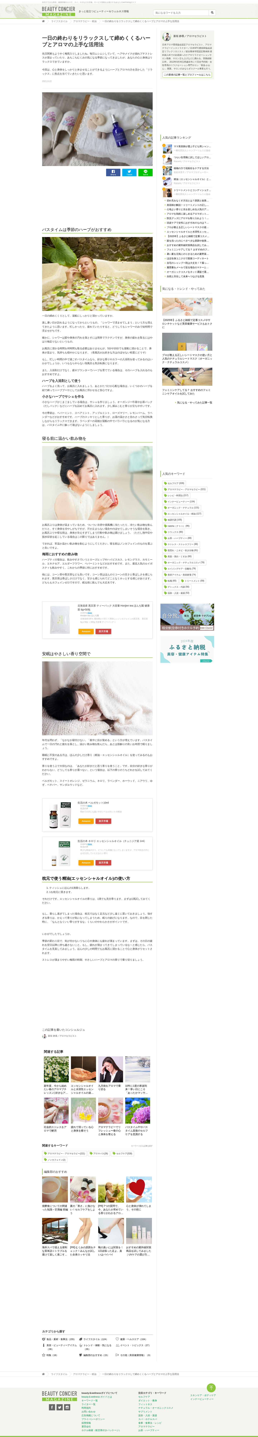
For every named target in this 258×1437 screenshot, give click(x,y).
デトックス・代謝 (176, 587)
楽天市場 (103, 631)
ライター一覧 (88, 1404)
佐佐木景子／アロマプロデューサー (191, 172)
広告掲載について (91, 1415)
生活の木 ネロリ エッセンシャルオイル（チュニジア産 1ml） (112, 841)
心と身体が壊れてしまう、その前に (138, 1207)
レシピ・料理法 (175, 495)
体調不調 (172, 520)
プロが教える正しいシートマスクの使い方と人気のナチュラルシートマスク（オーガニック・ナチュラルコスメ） (187, 359)
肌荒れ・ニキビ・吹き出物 (181, 550)
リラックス (173, 532)
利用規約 (86, 1408)
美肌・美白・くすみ (177, 556)
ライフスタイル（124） (95, 1339)
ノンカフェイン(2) (56, 1160)
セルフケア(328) (124, 1153)
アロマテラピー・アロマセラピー (184, 489)
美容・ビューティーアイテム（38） (62, 1347)
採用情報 (86, 1423)
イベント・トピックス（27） (135, 1345)
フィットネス (145, 1404)
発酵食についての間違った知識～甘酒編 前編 (55, 1207)
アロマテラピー (146, 1426)
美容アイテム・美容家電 (179, 575)
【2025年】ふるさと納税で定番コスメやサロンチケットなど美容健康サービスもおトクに (187, 324)
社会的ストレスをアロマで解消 (55, 1129)
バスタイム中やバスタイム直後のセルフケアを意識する (136, 1131)
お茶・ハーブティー (177, 538)
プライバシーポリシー (93, 1419)
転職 (170, 581)
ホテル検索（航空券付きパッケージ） (101, 1430)
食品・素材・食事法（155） (61, 1339)
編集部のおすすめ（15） (96, 1355)
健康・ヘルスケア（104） (133, 1339)
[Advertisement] (69, 201)
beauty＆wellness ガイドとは (97, 1396)
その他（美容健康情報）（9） (136, 1355)
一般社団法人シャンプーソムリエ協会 (192, 150)
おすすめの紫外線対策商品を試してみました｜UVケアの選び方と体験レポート (138, 1251)
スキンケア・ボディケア (203, 1395)
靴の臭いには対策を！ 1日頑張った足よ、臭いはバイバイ (110, 1251)
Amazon (86, 631)
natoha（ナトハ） (176, 526)
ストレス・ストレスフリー (181, 544)
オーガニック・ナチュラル (181, 507)
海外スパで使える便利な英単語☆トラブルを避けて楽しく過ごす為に (54, 1251)
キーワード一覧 (90, 1400)
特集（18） (52, 1355)
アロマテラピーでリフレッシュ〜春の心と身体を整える (109, 1131)
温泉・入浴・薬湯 (176, 593)
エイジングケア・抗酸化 (179, 568)
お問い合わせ (88, 1411)
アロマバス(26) (100, 1153)
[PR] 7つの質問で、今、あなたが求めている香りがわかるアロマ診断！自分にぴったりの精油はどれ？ (110, 1209)
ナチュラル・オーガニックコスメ (155, 1408)
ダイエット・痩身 (147, 1400)
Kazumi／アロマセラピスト (187, 161)
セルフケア (173, 483)
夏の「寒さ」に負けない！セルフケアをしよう (82, 1209)
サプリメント (145, 1411)
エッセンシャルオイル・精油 (182, 514)
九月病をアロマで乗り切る (109, 1087)
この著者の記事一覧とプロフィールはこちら (187, 74)
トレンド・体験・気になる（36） (97, 1347)
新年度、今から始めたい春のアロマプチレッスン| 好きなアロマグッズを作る (56, 1089)
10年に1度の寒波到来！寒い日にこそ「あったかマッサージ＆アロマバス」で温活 (136, 1089)
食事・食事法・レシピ (150, 1423)
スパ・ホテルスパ (147, 1419)
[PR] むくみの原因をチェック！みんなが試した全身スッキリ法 (83, 1251)
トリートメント (192, 581)
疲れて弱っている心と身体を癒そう (82, 1129)
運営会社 (86, 1426)
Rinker (90, 613)
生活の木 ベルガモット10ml (93, 802)
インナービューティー (178, 501)
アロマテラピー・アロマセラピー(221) (66, 1153)
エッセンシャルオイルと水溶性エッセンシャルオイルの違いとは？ (82, 1089)
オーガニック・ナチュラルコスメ (184, 562)
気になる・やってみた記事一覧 (194, 402)
